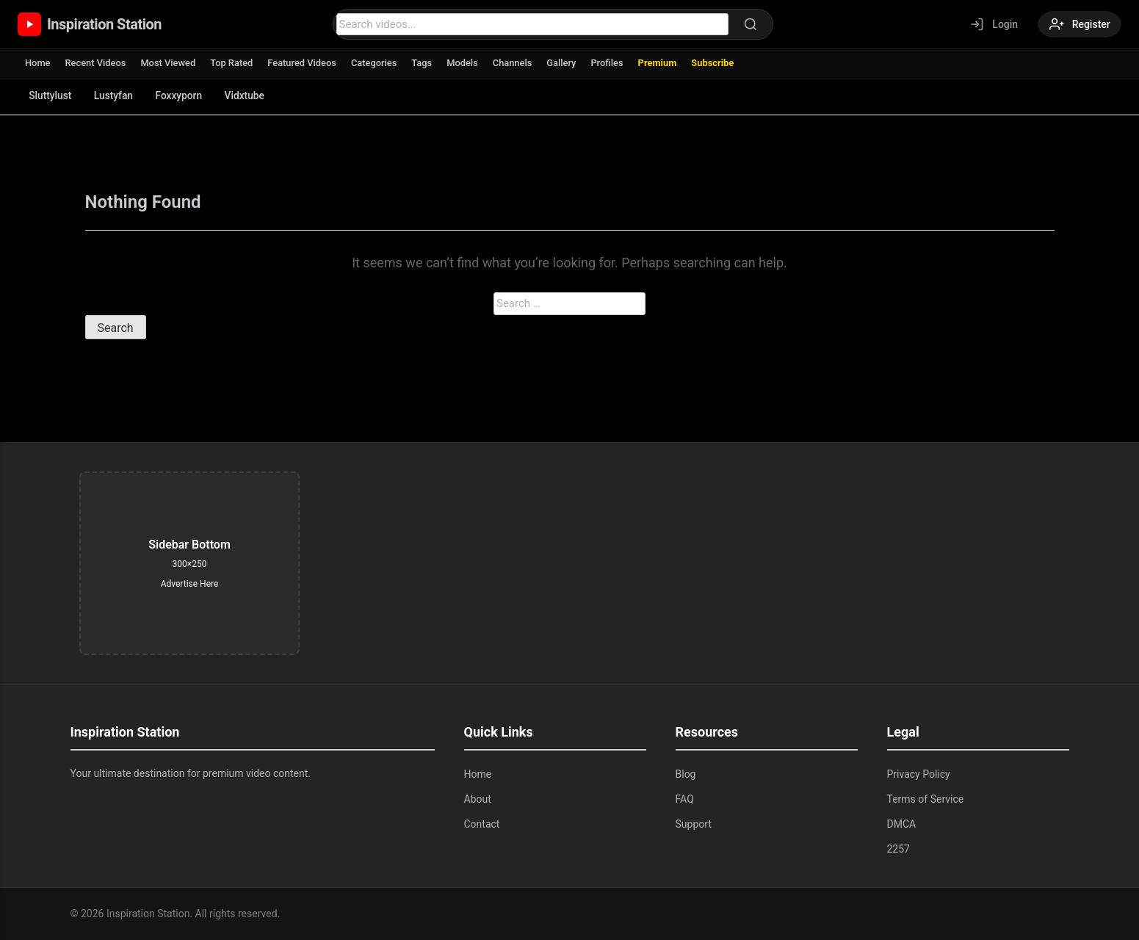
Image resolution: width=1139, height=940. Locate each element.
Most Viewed (170, 62)
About (477, 799)
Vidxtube (251, 95)
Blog (686, 774)
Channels (516, 62)
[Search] (749, 24)
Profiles (612, 62)
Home (38, 62)
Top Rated (233, 62)
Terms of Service (925, 799)
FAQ (685, 799)
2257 (898, 849)
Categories (377, 62)
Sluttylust (51, 95)
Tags (425, 62)
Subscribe (718, 62)
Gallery (566, 62)
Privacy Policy (918, 774)
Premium (662, 62)
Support (694, 824)
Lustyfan (116, 95)
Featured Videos (304, 62)
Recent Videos (96, 62)
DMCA (901, 824)
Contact (482, 824)
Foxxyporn (183, 95)
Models (466, 62)
